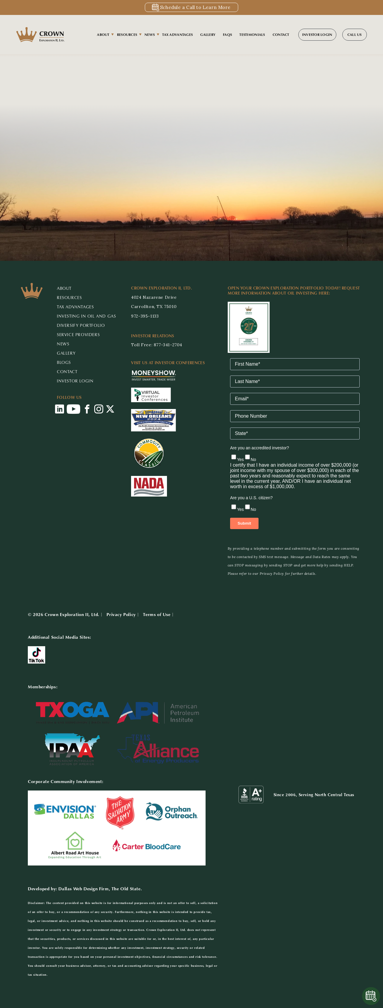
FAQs (227, 34)
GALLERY (66, 353)
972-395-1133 (145, 316)
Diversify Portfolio (81, 325)
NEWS (63, 344)
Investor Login (317, 34)
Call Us (354, 34)
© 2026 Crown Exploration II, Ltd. (63, 614)
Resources (127, 34)
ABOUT (64, 288)
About (103, 34)
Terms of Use (156, 614)
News (150, 34)
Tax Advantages (177, 34)
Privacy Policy (121, 614)
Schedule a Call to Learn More (195, 7)
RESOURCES (69, 297)
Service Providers (78, 334)
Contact (281, 34)
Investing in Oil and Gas (86, 316)
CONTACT (67, 371)
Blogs (64, 362)
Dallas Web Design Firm (83, 888)
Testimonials (252, 34)
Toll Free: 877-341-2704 (156, 344)
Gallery (207, 34)
